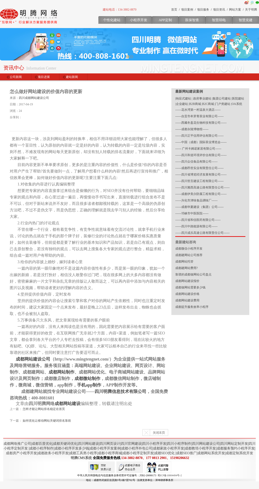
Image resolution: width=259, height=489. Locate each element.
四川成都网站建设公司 (34, 98)
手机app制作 (89, 385)
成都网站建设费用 (187, 300)
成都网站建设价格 (187, 294)
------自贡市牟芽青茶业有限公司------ (199, 116)
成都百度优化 (42, 443)
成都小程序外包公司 (136, 448)
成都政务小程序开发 (53, 453)
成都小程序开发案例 (105, 448)
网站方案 (235, 9)
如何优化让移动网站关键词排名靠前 (47, 420)
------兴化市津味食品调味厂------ (196, 200)
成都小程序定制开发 (138, 453)
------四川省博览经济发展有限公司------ (201, 174)
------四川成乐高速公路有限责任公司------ (202, 232)
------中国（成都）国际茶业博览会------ (201, 142)
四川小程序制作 (179, 443)
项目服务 (203, 9)
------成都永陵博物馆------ (191, 129)
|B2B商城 (195, 104)
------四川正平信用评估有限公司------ (199, 135)
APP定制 (165, 20)
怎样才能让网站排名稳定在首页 (44, 409)
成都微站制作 (87, 378)
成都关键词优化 (65, 443)
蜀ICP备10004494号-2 (170, 475)
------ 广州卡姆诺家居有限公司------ (198, 148)
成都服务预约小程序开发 (236, 448)
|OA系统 (236, 104)
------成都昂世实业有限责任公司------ (199, 168)
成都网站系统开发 (211, 453)
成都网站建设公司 (33, 359)
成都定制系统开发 (239, 453)
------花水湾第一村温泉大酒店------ (198, 109)
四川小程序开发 (154, 443)
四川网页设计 (109, 443)
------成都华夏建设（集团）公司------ (199, 207)
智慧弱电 (219, 20)
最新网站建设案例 (189, 91)
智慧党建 (246, 20)
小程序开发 (138, 20)
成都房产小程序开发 (21, 453)
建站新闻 (72, 77)
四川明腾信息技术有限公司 (120, 391)
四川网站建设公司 (206, 443)
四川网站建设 (88, 443)
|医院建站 (237, 98)
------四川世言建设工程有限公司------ (199, 181)
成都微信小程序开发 (188, 248)
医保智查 (192, 20)
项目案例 (187, 9)
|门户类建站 (222, 104)
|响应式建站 (183, 98)
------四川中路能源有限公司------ (196, 226)
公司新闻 (16, 77)
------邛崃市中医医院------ (191, 213)
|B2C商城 (208, 104)
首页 (174, 9)
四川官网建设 (131, 443)
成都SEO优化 (164, 453)
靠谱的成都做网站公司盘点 (193, 274)
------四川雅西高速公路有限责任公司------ (202, 187)
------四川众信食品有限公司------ (196, 161)
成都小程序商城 (110, 453)
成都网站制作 (61, 372)
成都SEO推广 (186, 453)
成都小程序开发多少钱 (71, 448)
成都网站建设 (68, 403)
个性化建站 (111, 20)
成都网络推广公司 (17, 443)
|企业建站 (181, 104)
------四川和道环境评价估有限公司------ (201, 155)
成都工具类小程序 (83, 453)
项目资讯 (219, 9)
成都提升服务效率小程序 (191, 307)
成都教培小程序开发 (200, 448)
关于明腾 (251, 9)
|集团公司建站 (221, 98)
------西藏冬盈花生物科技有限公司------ (201, 122)
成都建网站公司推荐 (188, 255)
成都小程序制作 (41, 448)
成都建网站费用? (186, 268)
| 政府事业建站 (201, 98)
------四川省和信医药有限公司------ (198, 220)
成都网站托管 (184, 261)
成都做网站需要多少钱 (190, 287)
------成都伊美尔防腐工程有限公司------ (201, 194)
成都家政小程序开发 (168, 448)
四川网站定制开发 (234, 443)
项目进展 (44, 77)
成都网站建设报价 (187, 281)
